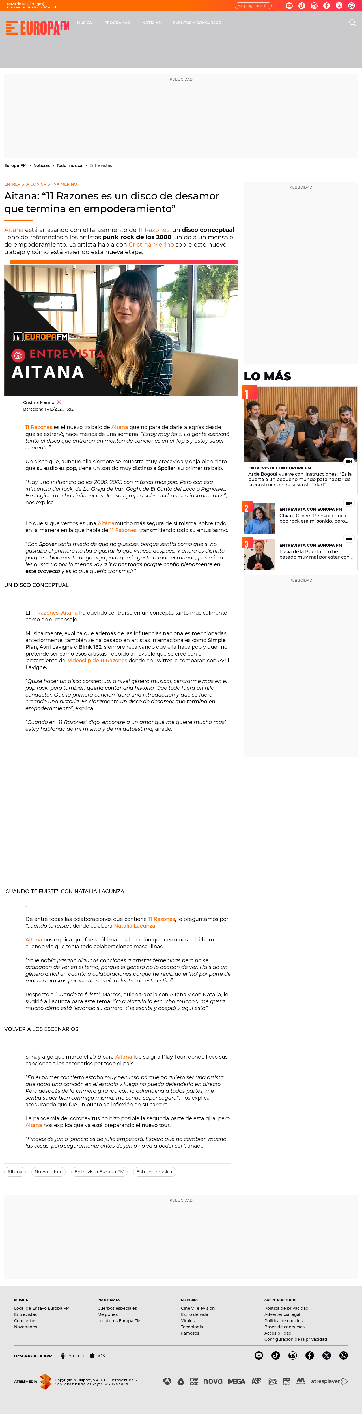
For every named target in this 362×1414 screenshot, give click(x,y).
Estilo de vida (194, 1314)
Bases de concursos (284, 1326)
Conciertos (25, 1320)
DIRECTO (100, 22)
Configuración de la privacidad (295, 1339)
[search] (352, 22)
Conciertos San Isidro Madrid (31, 7)
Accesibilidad (278, 1333)
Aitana (13, 229)
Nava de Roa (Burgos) (25, 4)
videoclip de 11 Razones (97, 661)
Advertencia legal (282, 1314)
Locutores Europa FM (119, 1320)
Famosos (190, 1333)
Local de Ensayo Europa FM (42, 1308)
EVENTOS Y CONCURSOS (271, 22)
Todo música (70, 165)
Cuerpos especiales (117, 1308)
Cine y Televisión (198, 1308)
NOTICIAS (226, 22)
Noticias (42, 165)
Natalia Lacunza (134, 926)
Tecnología (192, 1326)
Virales (188, 1320)
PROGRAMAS (191, 22)
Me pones (108, 1314)
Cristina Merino (151, 244)
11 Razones (153, 229)
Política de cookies (283, 1320)
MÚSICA (158, 22)
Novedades (25, 1326)
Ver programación (253, 5)
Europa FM (16, 165)
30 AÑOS (130, 22)
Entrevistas (100, 165)
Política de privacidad (286, 1308)
